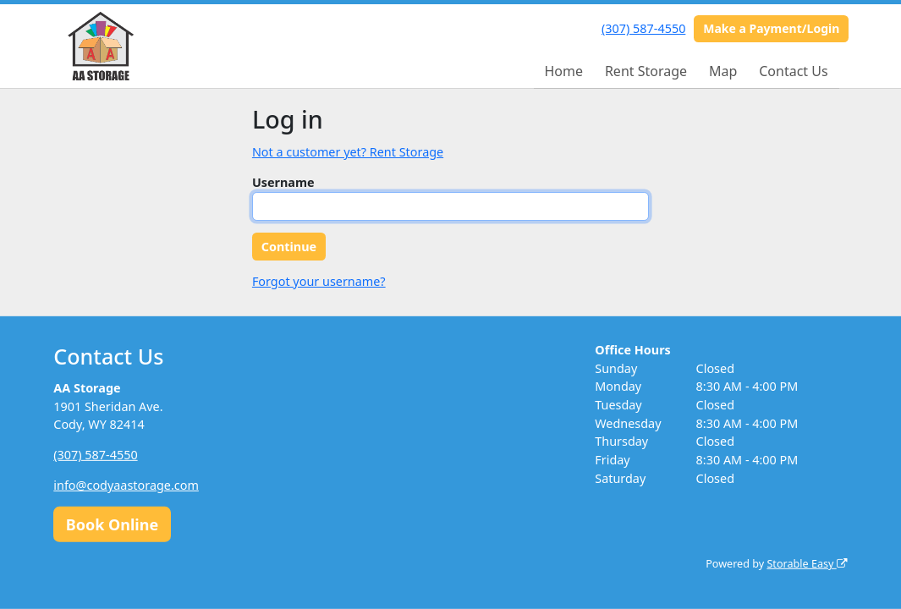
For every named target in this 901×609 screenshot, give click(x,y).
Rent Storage (646, 71)
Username (283, 182)
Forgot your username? (319, 281)
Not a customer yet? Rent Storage (347, 152)
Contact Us (793, 71)
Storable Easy (806, 564)
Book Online (112, 523)
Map (723, 71)
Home (563, 71)
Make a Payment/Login (771, 28)
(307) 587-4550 (643, 28)
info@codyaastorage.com (126, 485)
